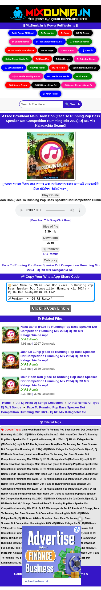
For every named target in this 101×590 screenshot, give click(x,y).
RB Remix (50, 254)
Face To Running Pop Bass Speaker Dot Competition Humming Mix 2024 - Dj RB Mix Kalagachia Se (51, 267)
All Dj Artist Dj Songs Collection (39, 406)
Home (6, 406)
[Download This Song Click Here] (50, 220)
